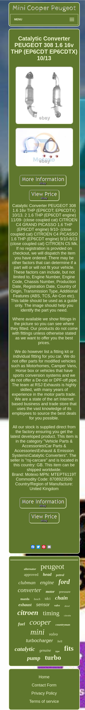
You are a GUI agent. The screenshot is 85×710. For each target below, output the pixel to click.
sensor (43, 604)
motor (50, 591)
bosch (37, 599)
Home (44, 677)
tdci (48, 598)
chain (61, 598)
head (47, 574)
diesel (67, 606)
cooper (40, 622)
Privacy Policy (44, 693)
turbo (53, 657)
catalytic (25, 649)
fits (68, 648)
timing (51, 613)
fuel (21, 624)
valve (57, 605)
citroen (27, 612)
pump (33, 658)
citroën (67, 615)
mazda (24, 599)
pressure (64, 591)
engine (47, 582)
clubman (27, 582)
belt (60, 641)
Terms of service (44, 701)
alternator (30, 569)
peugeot (52, 566)
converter (29, 590)
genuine (45, 650)
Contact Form (44, 685)
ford (64, 581)
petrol (60, 575)
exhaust (25, 605)
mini (37, 632)
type (58, 651)
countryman (63, 624)
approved (31, 574)
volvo (53, 634)
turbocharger (39, 640)
